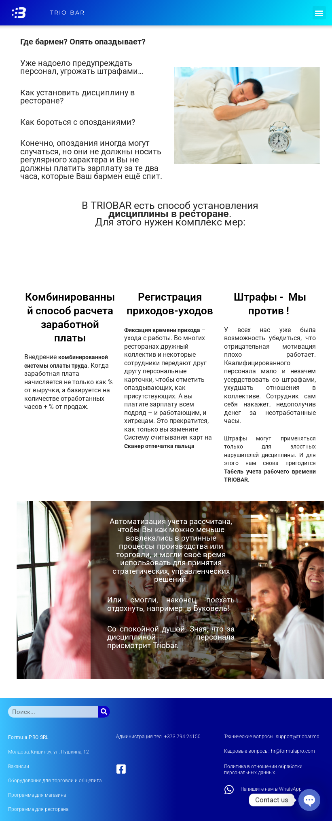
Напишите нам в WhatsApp (271, 789)
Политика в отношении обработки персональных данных (263, 770)
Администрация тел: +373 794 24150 (158, 736)
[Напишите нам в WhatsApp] (229, 789)
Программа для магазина (37, 795)
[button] (319, 12)
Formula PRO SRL (28, 737)
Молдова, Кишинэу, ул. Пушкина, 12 (48, 752)
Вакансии (18, 766)
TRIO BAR (67, 12)
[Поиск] (104, 712)
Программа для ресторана (38, 809)
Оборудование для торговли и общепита (55, 780)
